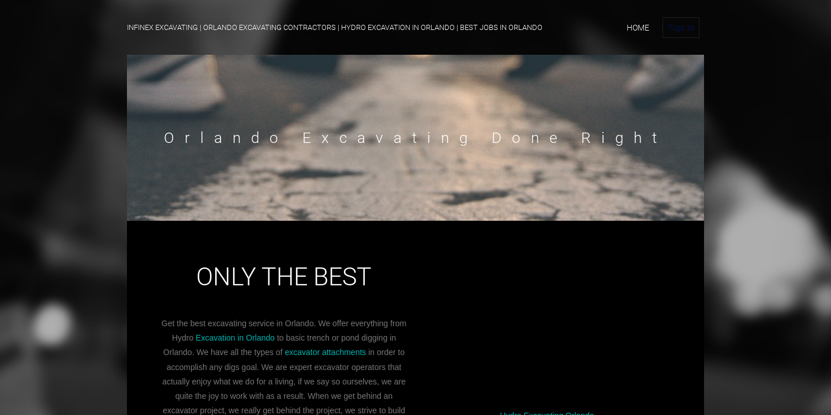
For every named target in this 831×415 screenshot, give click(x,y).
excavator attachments (325, 352)
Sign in (681, 27)
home (638, 27)
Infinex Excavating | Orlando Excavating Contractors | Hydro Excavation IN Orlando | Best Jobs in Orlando (334, 27)
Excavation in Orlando (235, 337)
